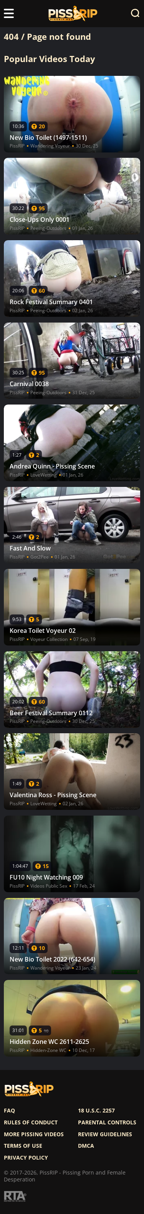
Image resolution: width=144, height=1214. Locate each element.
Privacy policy (26, 1157)
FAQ (9, 1110)
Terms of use (23, 1145)
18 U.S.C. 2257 (96, 1110)
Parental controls (107, 1122)
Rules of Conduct (31, 1122)
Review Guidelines (105, 1134)
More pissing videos (34, 1134)
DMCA (86, 1145)
